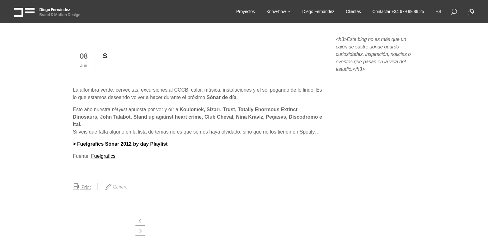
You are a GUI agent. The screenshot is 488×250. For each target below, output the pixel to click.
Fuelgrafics (103, 156)
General (121, 186)
